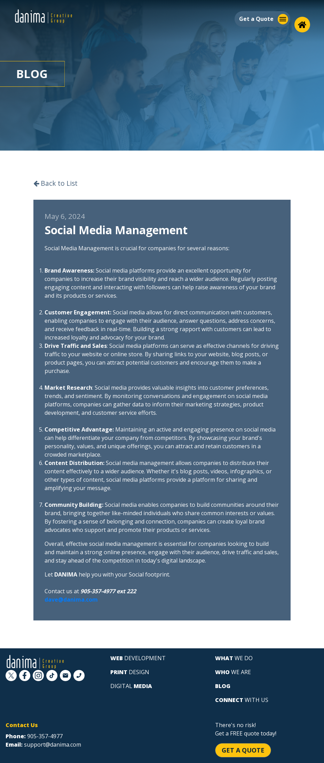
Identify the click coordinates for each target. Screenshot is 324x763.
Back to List (55, 183)
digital (131, 686)
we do (234, 658)
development (138, 658)
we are (233, 672)
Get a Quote (243, 750)
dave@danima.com (71, 599)
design (129, 672)
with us (241, 700)
